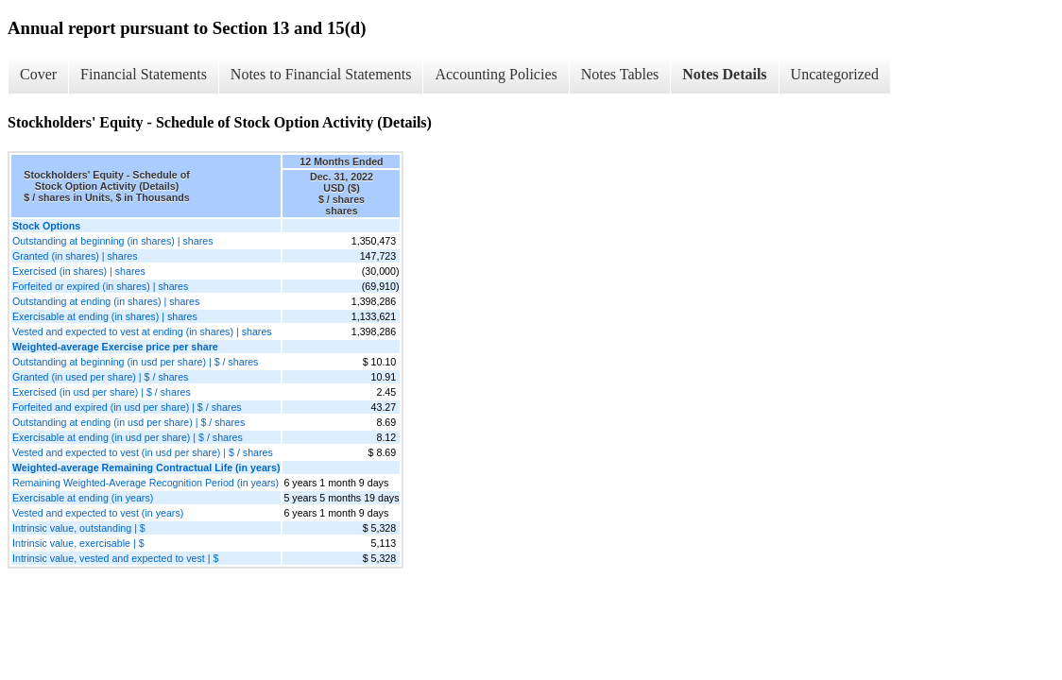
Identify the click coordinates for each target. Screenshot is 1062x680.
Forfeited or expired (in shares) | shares (100, 286)
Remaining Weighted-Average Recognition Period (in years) (145, 482)
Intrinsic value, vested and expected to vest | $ (115, 558)
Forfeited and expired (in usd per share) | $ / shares (127, 407)
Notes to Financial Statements (321, 74)
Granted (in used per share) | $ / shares (100, 376)
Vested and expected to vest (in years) (97, 512)
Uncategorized (835, 74)
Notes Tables (620, 74)
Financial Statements (143, 74)
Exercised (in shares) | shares (79, 271)
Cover (38, 74)
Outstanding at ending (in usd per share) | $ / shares (128, 422)
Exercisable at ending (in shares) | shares (104, 316)
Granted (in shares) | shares (74, 256)
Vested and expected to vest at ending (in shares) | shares (142, 331)
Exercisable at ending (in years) (82, 497)
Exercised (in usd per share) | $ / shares (101, 392)
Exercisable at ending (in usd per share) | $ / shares (127, 437)
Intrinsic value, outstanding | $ (79, 528)
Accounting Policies (496, 74)
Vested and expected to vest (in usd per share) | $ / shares (142, 452)
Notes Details (724, 74)
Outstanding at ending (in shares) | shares (105, 301)
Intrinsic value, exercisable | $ (78, 543)
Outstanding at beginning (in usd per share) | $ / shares (135, 361)
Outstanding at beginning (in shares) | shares (112, 240)
